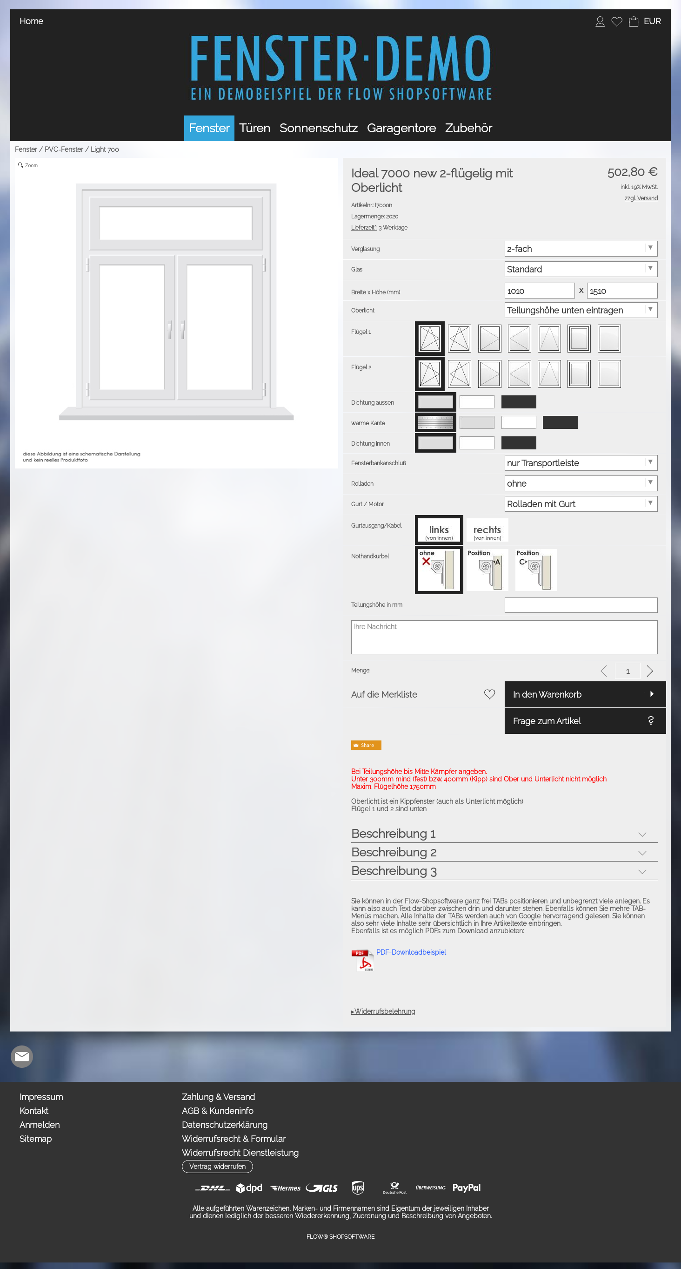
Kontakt (34, 1111)
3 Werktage (379, 227)
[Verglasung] (581, 248)
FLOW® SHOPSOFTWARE (340, 1237)
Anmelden (40, 1125)
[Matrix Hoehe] (622, 291)
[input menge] (628, 671)
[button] (652, 21)
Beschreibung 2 (393, 852)
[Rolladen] (581, 483)
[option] (430, 338)
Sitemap (36, 1139)
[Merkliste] (617, 21)
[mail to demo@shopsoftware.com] (21, 1056)
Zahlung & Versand (218, 1097)
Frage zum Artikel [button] (547, 721)
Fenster (26, 149)
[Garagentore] (401, 128)
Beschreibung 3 (394, 871)
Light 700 (105, 149)
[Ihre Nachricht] (504, 637)
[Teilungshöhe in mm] (581, 605)
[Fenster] (209, 128)
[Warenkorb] (634, 21)
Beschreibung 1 (393, 834)
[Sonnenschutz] (318, 128)
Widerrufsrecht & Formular (234, 1139)
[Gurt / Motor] (581, 503)
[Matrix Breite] (540, 291)
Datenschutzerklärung (224, 1125)
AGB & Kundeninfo (218, 1111)
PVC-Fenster (64, 149)
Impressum (41, 1097)
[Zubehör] (469, 128)
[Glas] (581, 269)
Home (31, 21)
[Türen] (254, 128)
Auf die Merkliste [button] (384, 694)
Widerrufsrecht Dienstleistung (240, 1153)
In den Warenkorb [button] (547, 694)
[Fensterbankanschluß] (581, 462)
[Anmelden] (600, 21)
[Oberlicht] (581, 310)
